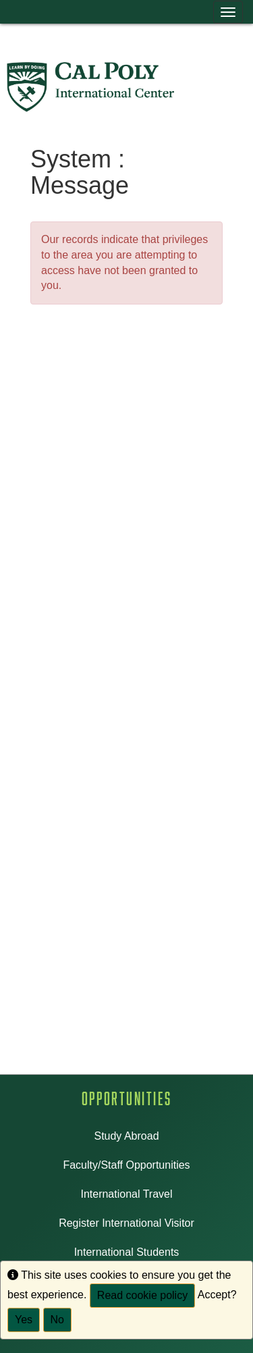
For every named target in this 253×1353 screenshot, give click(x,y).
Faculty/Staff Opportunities (126, 1165)
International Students (126, 1252)
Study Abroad (126, 1136)
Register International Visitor (126, 1223)
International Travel (126, 1194)
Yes (23, 1319)
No (57, 1319)
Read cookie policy (142, 1295)
